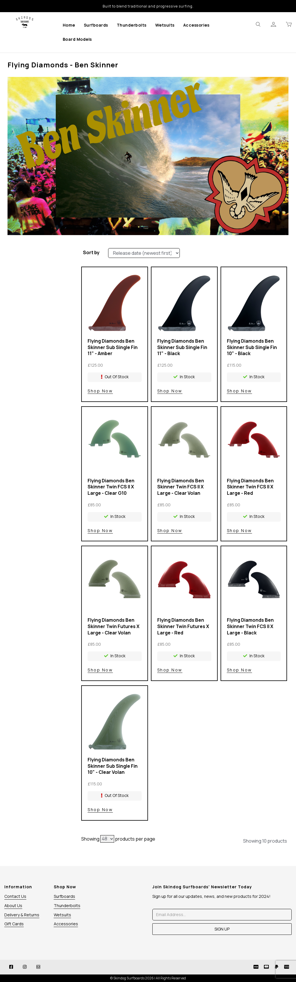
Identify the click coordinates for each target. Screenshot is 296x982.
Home (69, 25)
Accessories (196, 25)
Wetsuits (165, 25)
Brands (38, 265)
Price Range (38, 286)
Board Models (77, 39)
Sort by (91, 252)
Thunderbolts (132, 25)
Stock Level (38, 254)
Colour (38, 276)
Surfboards (96, 25)
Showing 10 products (265, 841)
